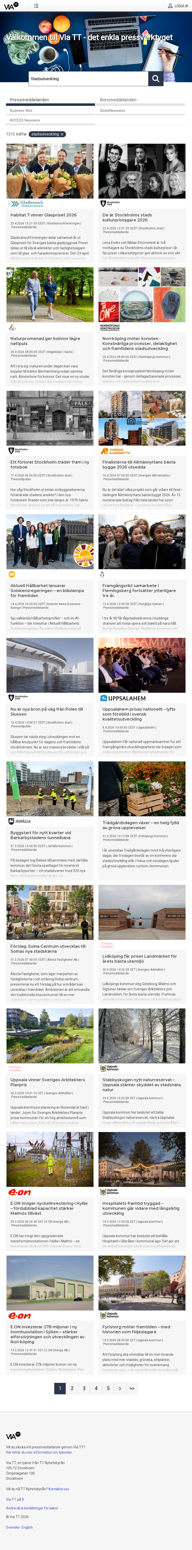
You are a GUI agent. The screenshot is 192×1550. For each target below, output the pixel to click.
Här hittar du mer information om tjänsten (39, 1452)
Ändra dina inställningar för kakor (32, 1508)
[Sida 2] (72, 1389)
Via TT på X (15, 1499)
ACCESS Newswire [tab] (25, 120)
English (27, 1527)
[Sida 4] (96, 1389)
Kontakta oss (58, 1489)
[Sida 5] (108, 1389)
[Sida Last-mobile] (132, 1389)
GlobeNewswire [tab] (112, 111)
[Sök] (88, 78)
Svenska (13, 1527)
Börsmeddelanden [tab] (118, 99)
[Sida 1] (60, 1389)
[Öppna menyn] (37, 5)
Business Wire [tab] (21, 111)
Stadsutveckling (47, 134)
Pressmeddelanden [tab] (29, 99)
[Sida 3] (84, 1389)
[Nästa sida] (120, 1389)
